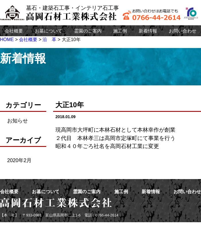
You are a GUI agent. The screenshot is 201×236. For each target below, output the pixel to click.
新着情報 (148, 30)
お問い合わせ (182, 30)
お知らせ (17, 121)
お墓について (48, 30)
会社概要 (14, 30)
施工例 (120, 30)
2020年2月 (19, 160)
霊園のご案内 (88, 30)
